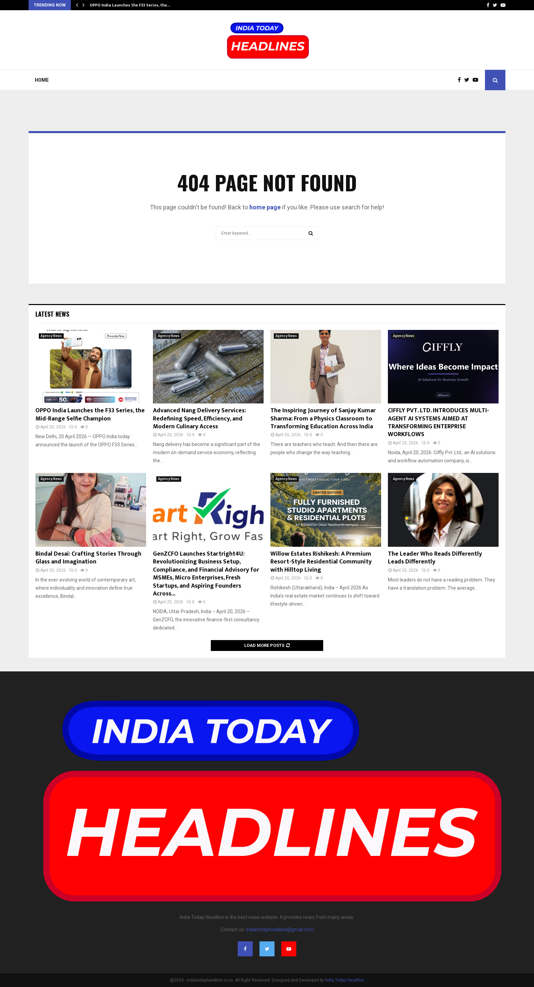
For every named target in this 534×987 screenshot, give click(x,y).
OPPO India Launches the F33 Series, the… (130, 5)
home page (265, 207)
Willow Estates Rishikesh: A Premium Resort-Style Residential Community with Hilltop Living (321, 562)
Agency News (51, 336)
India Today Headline (344, 980)
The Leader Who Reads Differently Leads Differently (435, 558)
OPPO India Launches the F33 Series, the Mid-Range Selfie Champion (90, 414)
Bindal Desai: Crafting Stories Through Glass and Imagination (88, 558)
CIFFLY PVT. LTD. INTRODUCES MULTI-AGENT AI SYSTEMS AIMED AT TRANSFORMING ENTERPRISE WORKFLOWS (438, 422)
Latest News (52, 313)
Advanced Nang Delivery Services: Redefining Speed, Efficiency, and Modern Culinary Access (199, 418)
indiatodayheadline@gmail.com (280, 929)
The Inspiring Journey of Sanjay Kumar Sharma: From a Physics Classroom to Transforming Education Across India (323, 418)
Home (42, 80)
